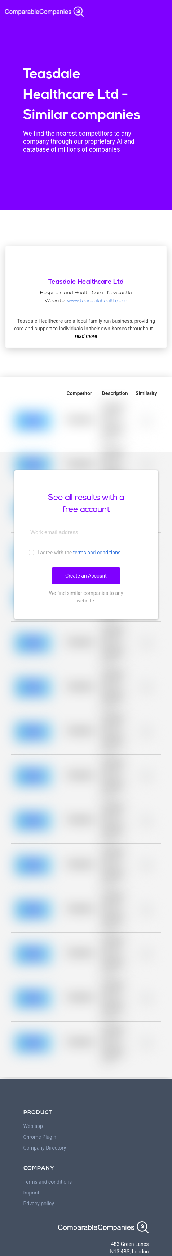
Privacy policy (38, 1203)
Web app (33, 1126)
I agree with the (75, 552)
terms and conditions (97, 552)
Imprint (31, 1193)
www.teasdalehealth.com (97, 301)
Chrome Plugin (40, 1137)
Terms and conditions (47, 1182)
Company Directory (44, 1148)
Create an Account (86, 576)
